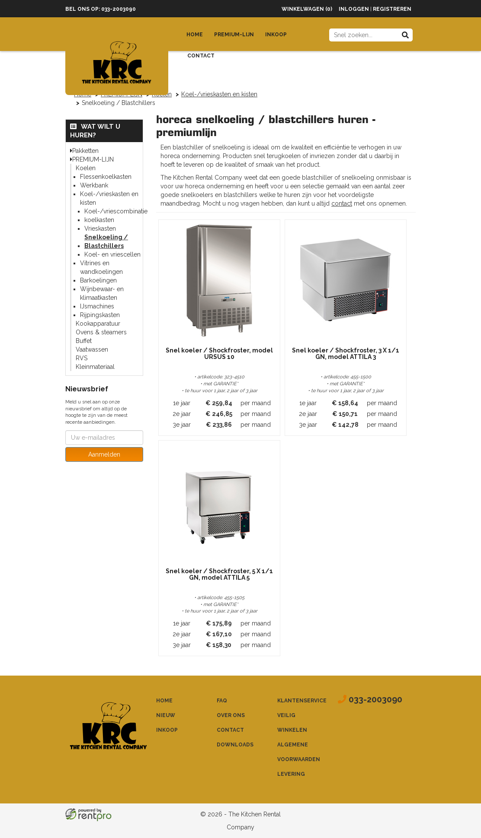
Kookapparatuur (98, 323)
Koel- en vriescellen (112, 254)
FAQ (222, 701)
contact (341, 203)
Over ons (231, 715)
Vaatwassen (92, 349)
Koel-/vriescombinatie (116, 211)
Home (194, 35)
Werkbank (94, 185)
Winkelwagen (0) (307, 9)
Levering (291, 774)
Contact (201, 56)
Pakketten (85, 150)
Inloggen (354, 9)
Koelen (86, 168)
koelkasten (99, 219)
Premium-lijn (234, 35)
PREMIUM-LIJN (93, 159)
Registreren (392, 9)
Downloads (235, 745)
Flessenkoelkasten (105, 176)
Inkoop (276, 35)
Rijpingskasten (100, 314)
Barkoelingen (98, 280)
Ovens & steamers (101, 332)
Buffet (84, 340)
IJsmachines (97, 306)
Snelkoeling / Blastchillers (106, 241)
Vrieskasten (100, 228)
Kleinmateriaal (95, 366)
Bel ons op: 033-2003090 (100, 9)
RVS (81, 358)
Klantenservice (302, 701)
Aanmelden (104, 454)
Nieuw (165, 715)
